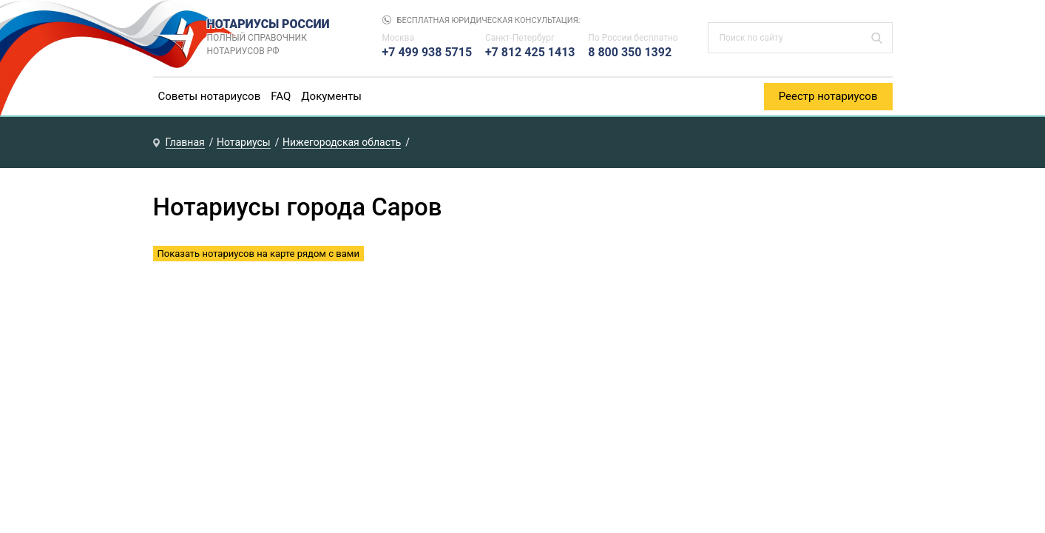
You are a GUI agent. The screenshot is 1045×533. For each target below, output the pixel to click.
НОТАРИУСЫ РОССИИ (280, 38)
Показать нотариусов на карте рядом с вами (258, 253)
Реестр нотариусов (828, 96)
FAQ (281, 96)
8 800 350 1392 (630, 52)
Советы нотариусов (209, 96)
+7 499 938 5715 (427, 52)
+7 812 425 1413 (530, 52)
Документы (331, 96)
